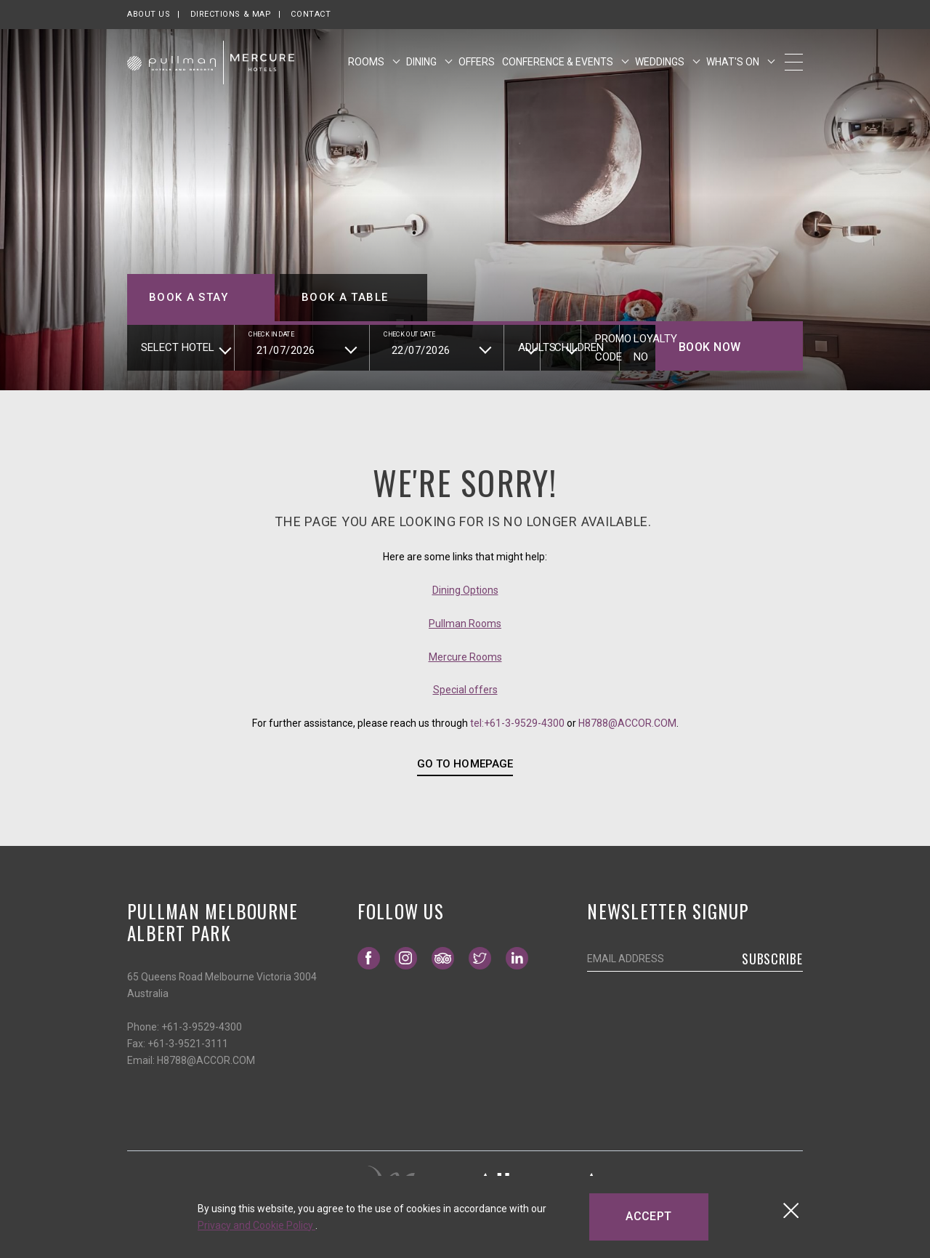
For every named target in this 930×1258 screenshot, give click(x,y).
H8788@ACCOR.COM (627, 723)
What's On (733, 67)
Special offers (465, 689)
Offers (476, 67)
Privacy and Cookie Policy (256, 1225)
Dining (422, 67)
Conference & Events (558, 67)
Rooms (367, 67)
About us (148, 14)
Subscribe (772, 958)
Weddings (661, 67)
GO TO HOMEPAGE (464, 763)
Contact (311, 14)
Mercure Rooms (465, 657)
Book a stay (188, 297)
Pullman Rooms (465, 623)
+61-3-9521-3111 (187, 1043)
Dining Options (465, 590)
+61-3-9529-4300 (201, 1027)
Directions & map (231, 14)
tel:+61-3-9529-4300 (517, 723)
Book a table (345, 297)
